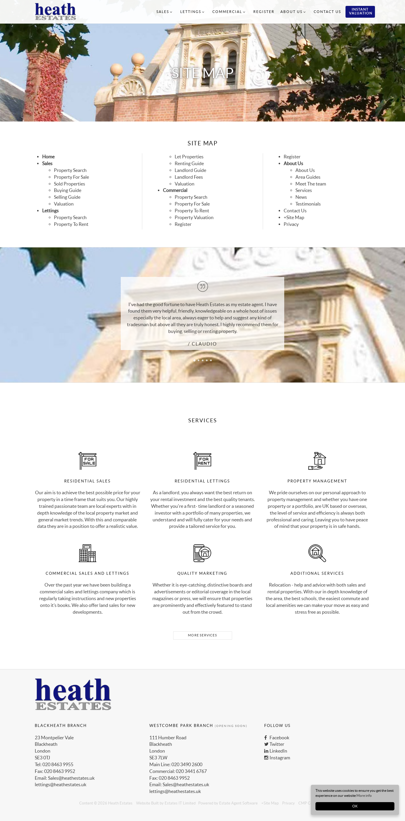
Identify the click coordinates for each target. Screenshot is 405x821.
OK (355, 806)
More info (364, 795)
